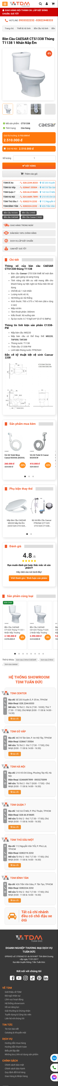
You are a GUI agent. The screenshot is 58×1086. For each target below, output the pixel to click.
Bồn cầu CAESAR (11, 217)
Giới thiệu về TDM (13, 992)
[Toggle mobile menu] (5, 4)
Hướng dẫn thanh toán (16, 1047)
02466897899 (26, 779)
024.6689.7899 (29, 197)
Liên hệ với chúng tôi (14, 1018)
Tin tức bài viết (12, 1029)
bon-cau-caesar (11, 664)
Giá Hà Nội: (19, 148)
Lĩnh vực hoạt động (14, 1000)
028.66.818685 (29, 192)
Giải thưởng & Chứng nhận (17, 1011)
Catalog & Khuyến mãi (15, 1033)
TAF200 (23, 339)
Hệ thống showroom (14, 1003)
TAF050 (15, 339)
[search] (40, 4)
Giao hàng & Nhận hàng (16, 1076)
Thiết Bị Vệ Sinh (24, 28)
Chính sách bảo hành (15, 1069)
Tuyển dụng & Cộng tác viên (18, 1015)
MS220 (49, 336)
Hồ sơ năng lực (12, 1007)
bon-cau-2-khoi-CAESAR (26, 660)
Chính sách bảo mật (14, 1065)
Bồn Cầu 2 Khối (28, 213)
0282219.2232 (28, 201)
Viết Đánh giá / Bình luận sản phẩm (29, 578)
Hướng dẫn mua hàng (15, 1043)
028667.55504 (28, 187)
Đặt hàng (29, 165)
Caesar (24, 273)
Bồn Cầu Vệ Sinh (41, 28)
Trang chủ (9, 28)
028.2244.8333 (29, 182)
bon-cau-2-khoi (47, 660)
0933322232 (26, 20)
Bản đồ (15, 719)
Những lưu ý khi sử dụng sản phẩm (21, 1054)
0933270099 (40, 779)
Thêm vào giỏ (29, 173)
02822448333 (44, 20)
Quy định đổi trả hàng (15, 1072)
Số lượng (7, 158)
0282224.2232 (28, 206)
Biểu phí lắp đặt (12, 1051)
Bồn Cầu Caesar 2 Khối (32, 217)
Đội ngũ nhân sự (12, 996)
